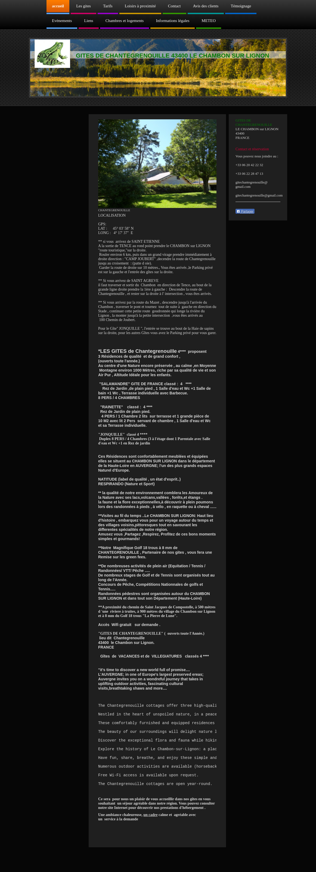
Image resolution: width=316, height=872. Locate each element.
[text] (157, 756)
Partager (245, 211)
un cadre (150, 830)
